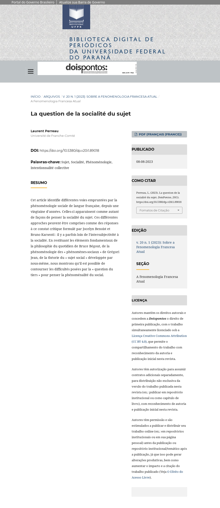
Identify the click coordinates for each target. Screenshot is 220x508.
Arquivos (52, 96)
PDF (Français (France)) (160, 134)
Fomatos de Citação (154, 210)
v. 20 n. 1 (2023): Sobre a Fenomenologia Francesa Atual (110, 96)
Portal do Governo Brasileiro (33, 2)
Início (36, 96)
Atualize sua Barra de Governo (82, 2)
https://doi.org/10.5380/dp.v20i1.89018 (69, 151)
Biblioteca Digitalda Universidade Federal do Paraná (117, 48)
